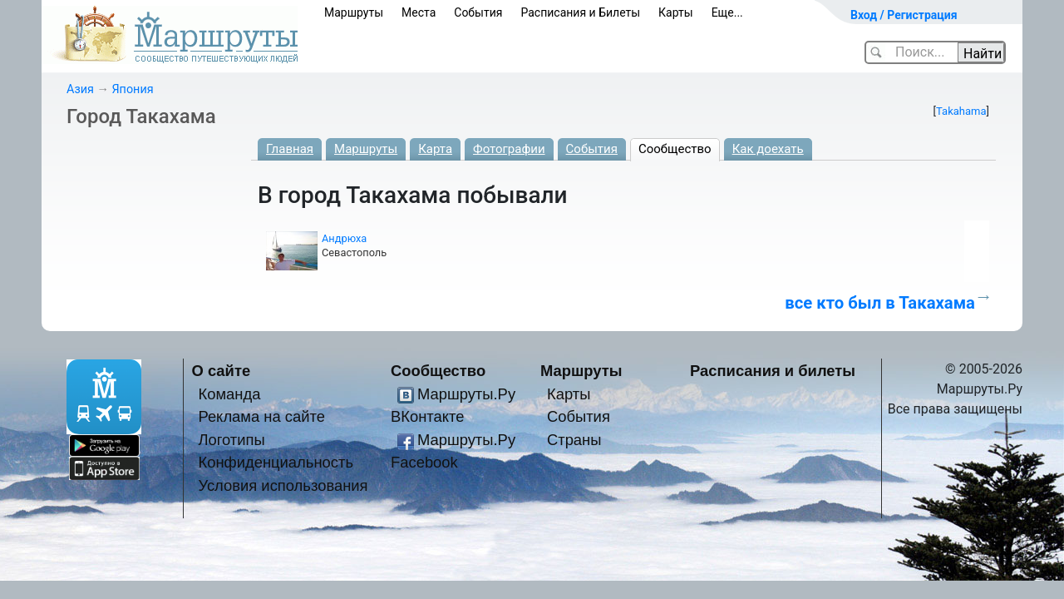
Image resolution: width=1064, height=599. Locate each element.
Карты (675, 12)
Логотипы (231, 439)
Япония (132, 89)
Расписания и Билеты (580, 12)
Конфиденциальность (275, 462)
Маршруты (353, 12)
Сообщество (675, 148)
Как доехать (768, 148)
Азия (80, 89)
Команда (229, 394)
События (478, 12)
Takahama (961, 111)
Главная (289, 148)
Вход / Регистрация (904, 15)
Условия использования (282, 485)
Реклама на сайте (261, 416)
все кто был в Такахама (880, 303)
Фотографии (509, 148)
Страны (574, 439)
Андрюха (344, 238)
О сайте (221, 370)
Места (418, 12)
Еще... (727, 12)
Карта (435, 148)
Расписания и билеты (772, 370)
